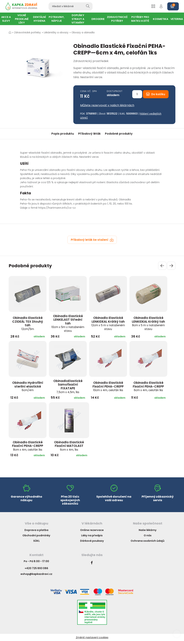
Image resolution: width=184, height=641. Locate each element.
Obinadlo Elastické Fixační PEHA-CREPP (108, 386)
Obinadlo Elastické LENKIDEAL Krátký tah (108, 323)
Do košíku (155, 94)
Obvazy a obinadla (83, 32)
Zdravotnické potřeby (27, 32)
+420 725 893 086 (36, 568)
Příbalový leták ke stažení (92, 240)
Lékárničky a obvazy (56, 32)
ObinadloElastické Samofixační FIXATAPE (67, 386)
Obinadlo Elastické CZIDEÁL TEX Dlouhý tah (27, 323)
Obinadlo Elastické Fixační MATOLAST (69, 446)
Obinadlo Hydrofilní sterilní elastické (27, 386)
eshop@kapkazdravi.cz (36, 574)
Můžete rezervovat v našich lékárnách (107, 105)
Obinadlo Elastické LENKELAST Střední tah (67, 323)
